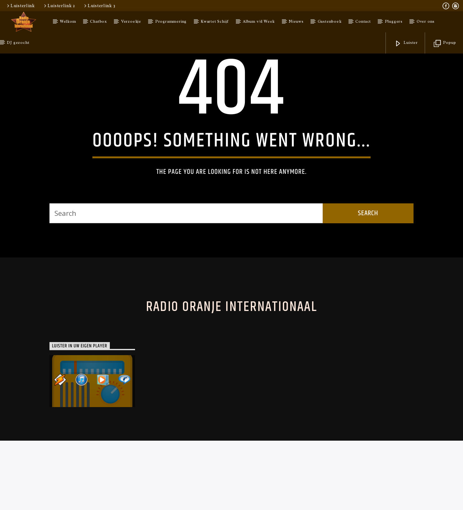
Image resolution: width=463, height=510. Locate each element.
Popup (445, 43)
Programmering (171, 21)
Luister (406, 43)
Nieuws (296, 21)
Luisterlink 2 (59, 5)
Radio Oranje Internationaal (231, 432)
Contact (363, 21)
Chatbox (98, 21)
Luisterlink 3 (99, 5)
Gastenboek (330, 21)
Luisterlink (20, 5)
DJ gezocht (18, 42)
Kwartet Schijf (215, 21)
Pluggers (394, 21)
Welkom (68, 21)
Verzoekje (131, 21)
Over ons (426, 21)
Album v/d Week (259, 21)
